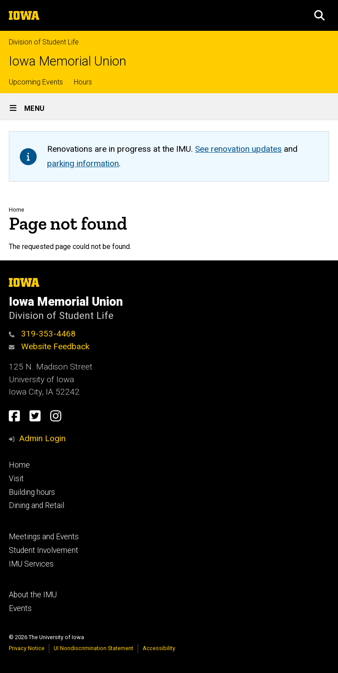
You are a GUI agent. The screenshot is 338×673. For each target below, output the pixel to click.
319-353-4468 (42, 334)
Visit (16, 478)
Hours (83, 82)
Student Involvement (43, 550)
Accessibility (159, 648)
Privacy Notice (26, 648)
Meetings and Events (44, 536)
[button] (319, 15)
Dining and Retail (36, 505)
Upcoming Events (36, 82)
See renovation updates (238, 149)
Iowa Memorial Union (67, 61)
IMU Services (31, 564)
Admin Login (42, 438)
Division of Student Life (44, 42)
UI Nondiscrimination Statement (93, 648)
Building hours (32, 492)
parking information (83, 163)
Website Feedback (49, 346)
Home (16, 209)
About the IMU (33, 594)
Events (20, 608)
